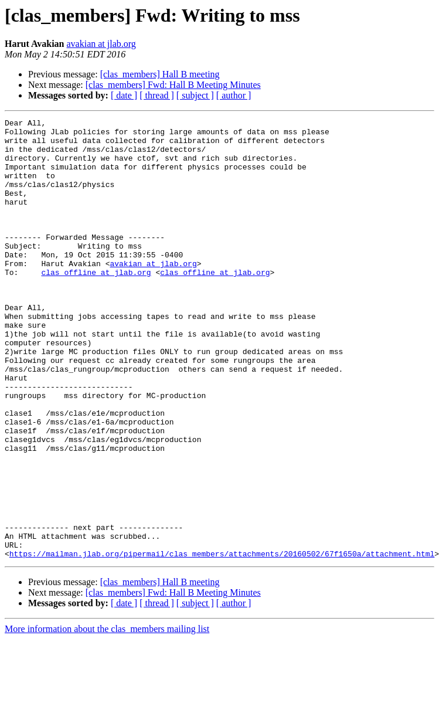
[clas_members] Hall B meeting (160, 74)
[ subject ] (195, 95)
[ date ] (124, 95)
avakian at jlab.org (101, 44)
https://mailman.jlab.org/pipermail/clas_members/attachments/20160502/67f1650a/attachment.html (221, 641)
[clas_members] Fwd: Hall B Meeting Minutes (173, 85)
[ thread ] (156, 95)
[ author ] (233, 95)
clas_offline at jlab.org (96, 303)
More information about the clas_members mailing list (107, 717)
